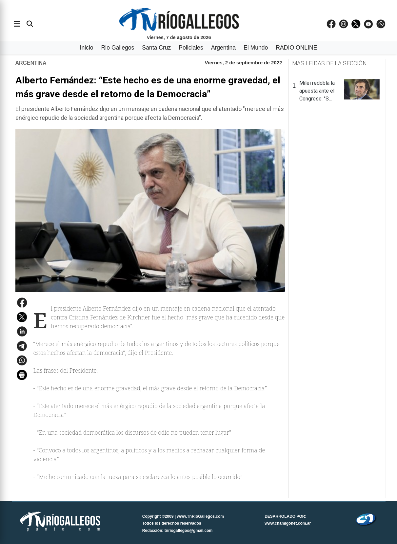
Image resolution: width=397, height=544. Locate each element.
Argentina (223, 47)
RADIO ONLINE (296, 47)
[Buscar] (30, 24)
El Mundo (256, 47)
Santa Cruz (156, 47)
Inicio (86, 47)
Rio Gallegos (117, 47)
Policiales (191, 47)
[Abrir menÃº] (17, 24)
